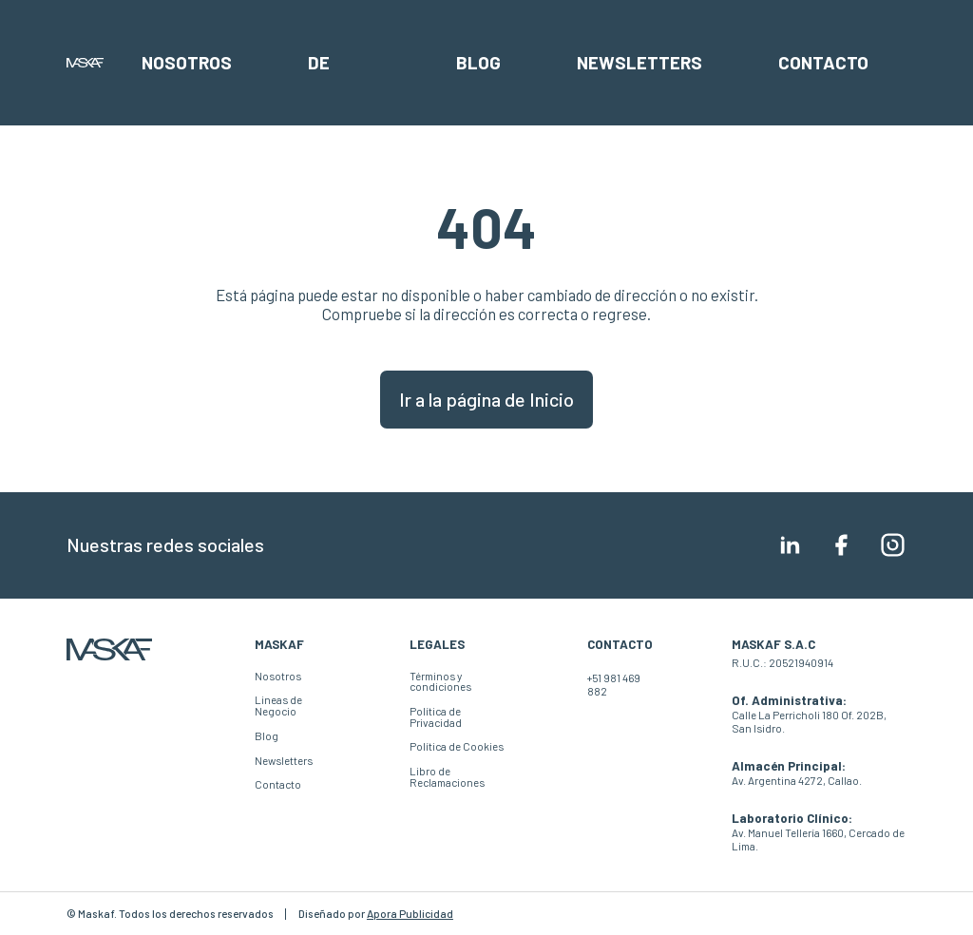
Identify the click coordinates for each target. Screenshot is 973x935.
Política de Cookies (457, 747)
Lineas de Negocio (278, 705)
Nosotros (187, 62)
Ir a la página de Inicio (486, 399)
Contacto (823, 62)
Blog (478, 62)
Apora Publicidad (410, 914)
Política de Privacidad (436, 717)
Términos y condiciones (440, 682)
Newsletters (639, 62)
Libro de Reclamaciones (447, 777)
